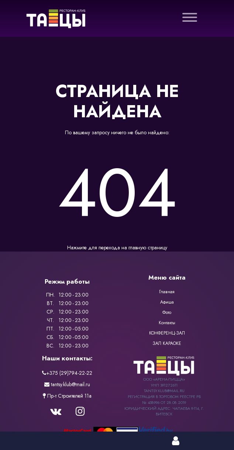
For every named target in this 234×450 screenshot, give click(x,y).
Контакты (167, 322)
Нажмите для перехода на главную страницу (117, 247)
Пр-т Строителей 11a (67, 395)
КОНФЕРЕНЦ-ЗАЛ (167, 333)
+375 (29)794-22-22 (67, 373)
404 (117, 193)
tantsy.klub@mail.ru (67, 384)
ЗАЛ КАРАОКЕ (166, 343)
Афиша (167, 302)
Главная (167, 291)
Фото (166, 312)
